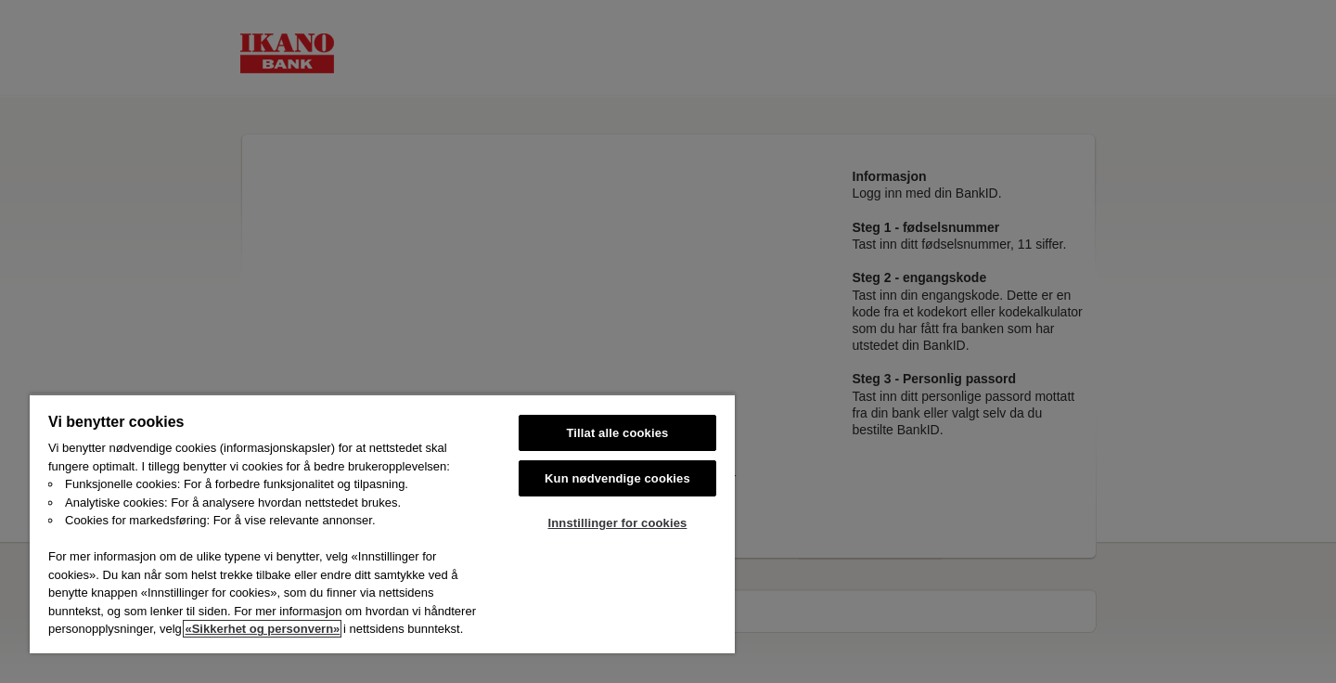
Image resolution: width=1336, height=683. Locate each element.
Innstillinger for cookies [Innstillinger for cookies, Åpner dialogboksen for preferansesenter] (617, 523)
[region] (382, 523)
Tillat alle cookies (618, 433)
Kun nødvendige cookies (617, 478)
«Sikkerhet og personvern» (262, 629)
